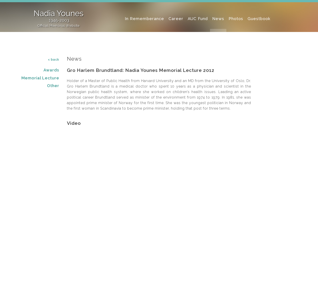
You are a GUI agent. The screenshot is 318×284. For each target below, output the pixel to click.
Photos (236, 18)
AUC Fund (198, 18)
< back (53, 59)
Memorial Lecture (40, 78)
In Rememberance (144, 18)
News (218, 18)
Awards (51, 70)
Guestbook (259, 18)
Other (53, 85)
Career (175, 18)
